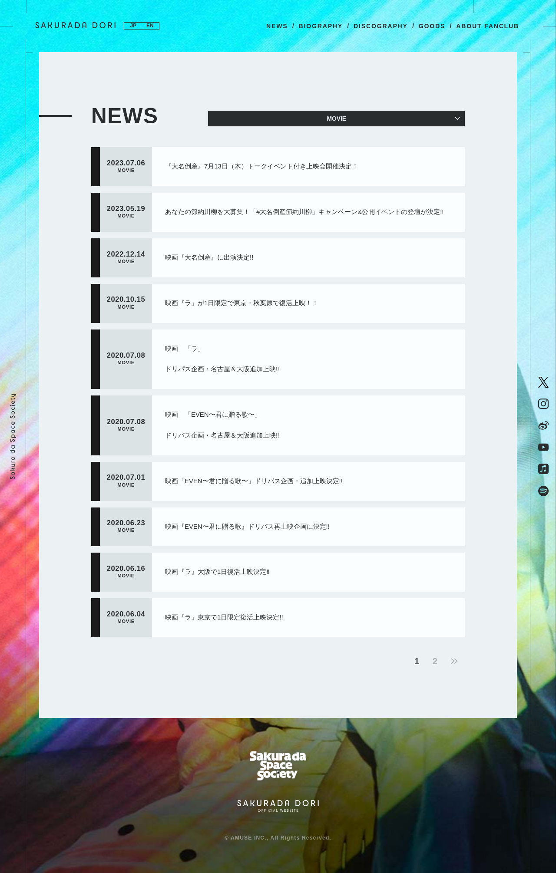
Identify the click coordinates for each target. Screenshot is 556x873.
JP (133, 26)
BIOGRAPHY (320, 26)
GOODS (432, 26)
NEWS (277, 26)
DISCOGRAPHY (381, 26)
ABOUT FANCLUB (487, 26)
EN (150, 26)
